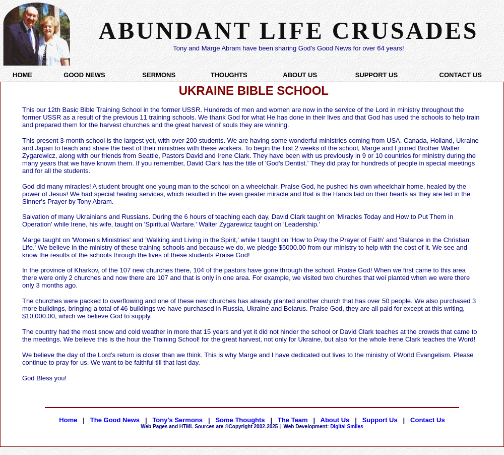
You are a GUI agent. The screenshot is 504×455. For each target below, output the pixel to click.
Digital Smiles (323, 426)
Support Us (380, 420)
